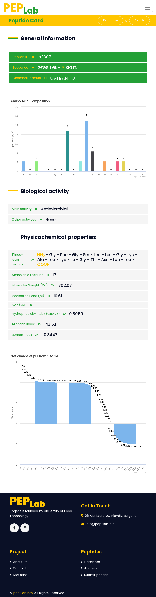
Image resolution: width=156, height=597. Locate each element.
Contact (18, 568)
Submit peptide (95, 575)
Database (110, 20)
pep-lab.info (23, 593)
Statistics (18, 575)
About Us (18, 562)
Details (139, 20)
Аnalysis (89, 568)
